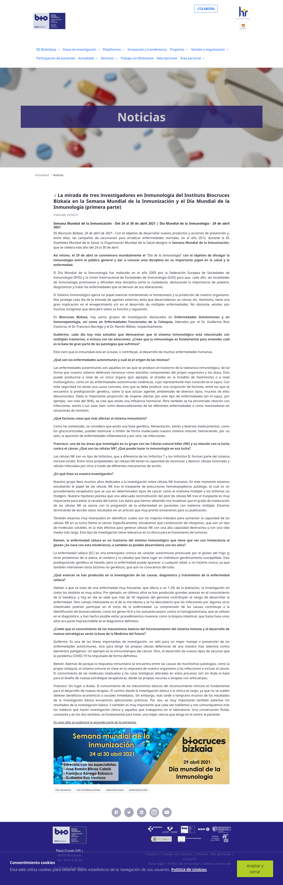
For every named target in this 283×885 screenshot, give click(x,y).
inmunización (138, 790)
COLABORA (205, 9)
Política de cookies (189, 869)
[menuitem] (48, 49)
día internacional (89, 790)
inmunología (115, 790)
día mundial (63, 790)
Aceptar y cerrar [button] (255, 868)
